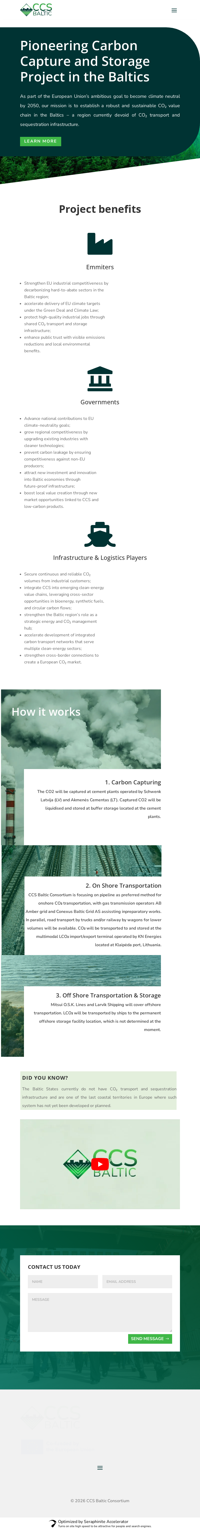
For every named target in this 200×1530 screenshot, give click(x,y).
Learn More (40, 141)
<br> (100, 1164)
